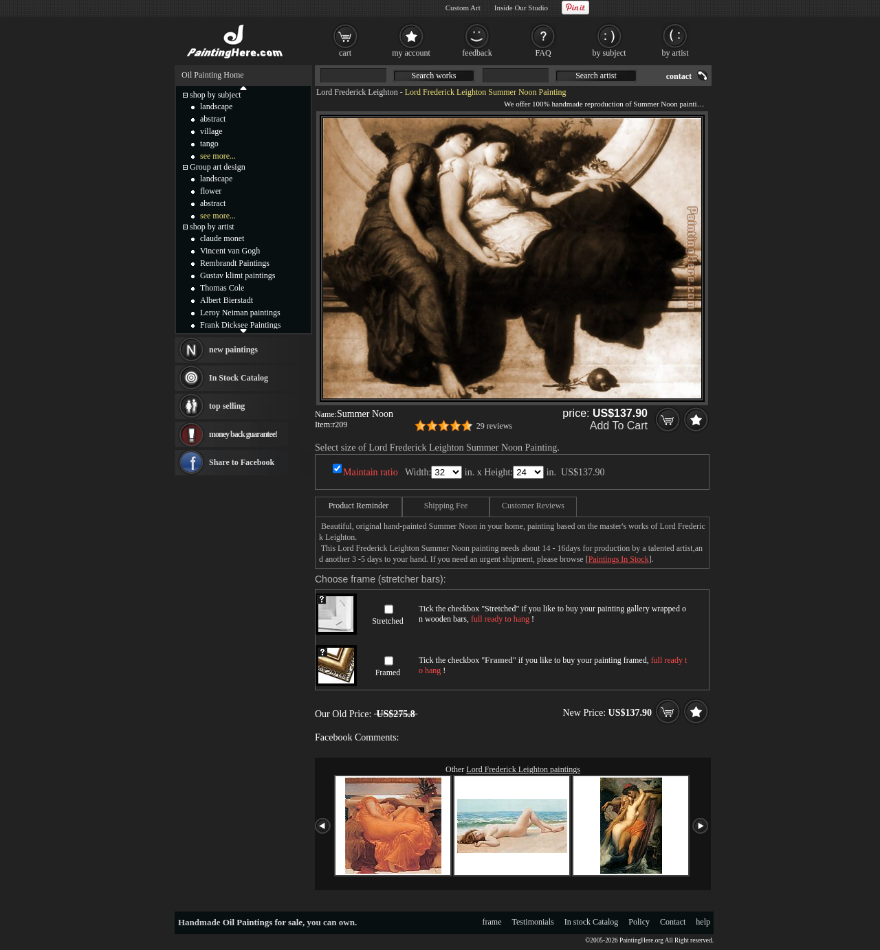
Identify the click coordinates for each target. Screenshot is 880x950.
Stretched (387, 621)
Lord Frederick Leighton (357, 92)
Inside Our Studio (521, 7)
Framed (388, 672)
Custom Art (463, 7)
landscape (216, 106)
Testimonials (533, 922)
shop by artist (212, 226)
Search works (434, 75)
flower (210, 191)
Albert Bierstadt (226, 300)
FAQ (543, 53)
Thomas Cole (222, 288)
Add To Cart (619, 425)
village (211, 131)
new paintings (233, 349)
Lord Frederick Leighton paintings (523, 769)
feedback (477, 53)
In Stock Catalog (238, 378)
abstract (213, 119)
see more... (218, 156)
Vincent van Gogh (230, 251)
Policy (639, 922)
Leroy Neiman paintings (240, 312)
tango (209, 143)
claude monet (222, 238)
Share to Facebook (241, 462)
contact (679, 76)
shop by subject (215, 95)
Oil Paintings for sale (262, 922)
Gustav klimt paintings (237, 275)
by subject (609, 53)
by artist (675, 53)
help (703, 922)
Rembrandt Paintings (235, 263)
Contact (672, 922)
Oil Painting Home (213, 75)
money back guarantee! (243, 434)
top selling (227, 406)
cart (345, 53)
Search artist (596, 75)
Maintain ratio (370, 472)
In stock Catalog (591, 922)
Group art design (217, 167)
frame (492, 922)
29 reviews (494, 426)
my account (411, 53)
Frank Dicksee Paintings (240, 325)
